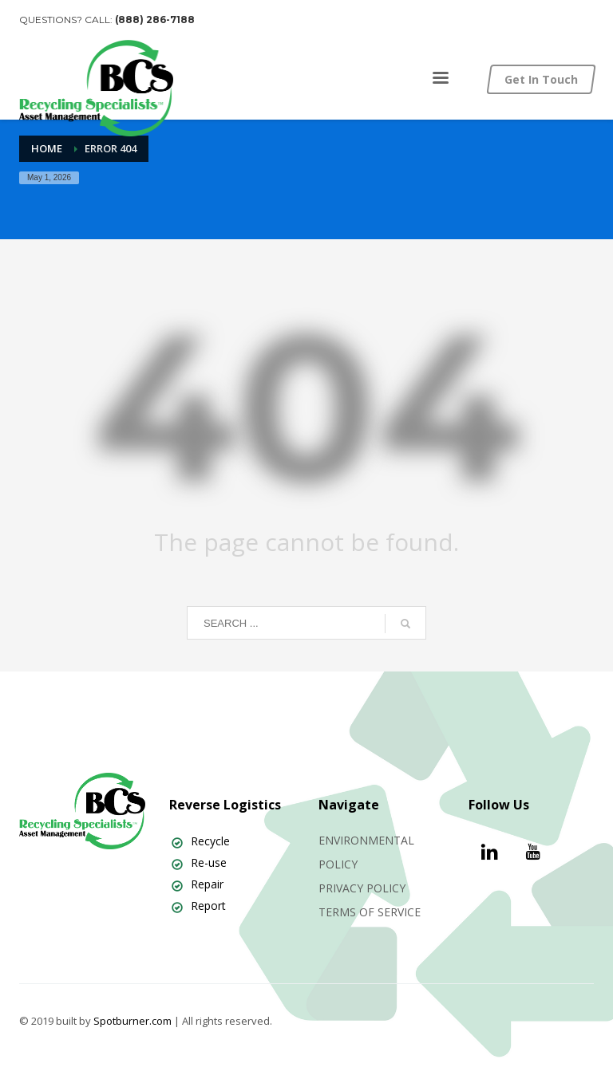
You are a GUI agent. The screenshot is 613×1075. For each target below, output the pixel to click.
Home (46, 148)
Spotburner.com (132, 1021)
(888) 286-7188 (155, 20)
